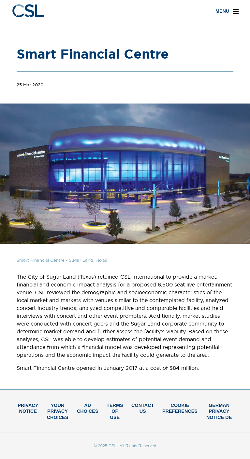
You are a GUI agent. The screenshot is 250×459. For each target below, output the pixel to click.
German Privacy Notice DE (219, 411)
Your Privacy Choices (57, 411)
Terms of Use (115, 411)
